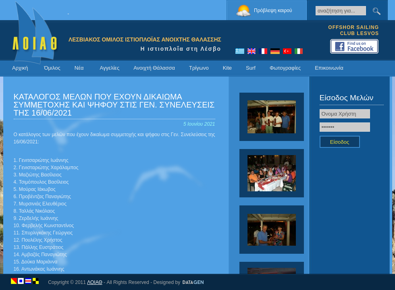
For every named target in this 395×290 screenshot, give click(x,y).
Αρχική (20, 68)
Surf (251, 68)
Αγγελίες (109, 68)
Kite (227, 68)
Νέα (79, 68)
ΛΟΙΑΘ (94, 282)
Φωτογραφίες (285, 68)
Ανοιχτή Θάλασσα (154, 68)
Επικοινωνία (329, 68)
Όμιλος (52, 68)
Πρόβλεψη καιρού (273, 10)
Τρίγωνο (199, 68)
